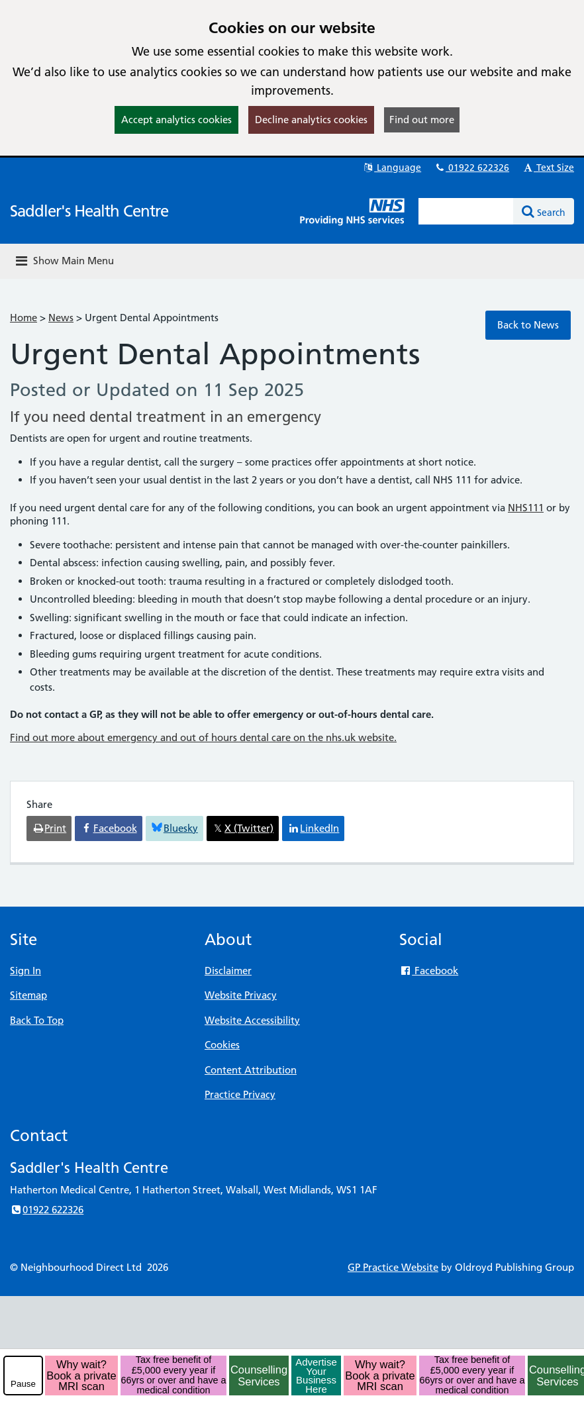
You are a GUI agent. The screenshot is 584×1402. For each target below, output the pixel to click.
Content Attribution (251, 1070)
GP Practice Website (393, 1267)
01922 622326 (471, 168)
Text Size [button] (548, 168)
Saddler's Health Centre (89, 211)
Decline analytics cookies (311, 119)
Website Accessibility (252, 1020)
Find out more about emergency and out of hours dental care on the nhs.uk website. (203, 737)
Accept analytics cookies (176, 119)
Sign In (25, 970)
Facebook (428, 970)
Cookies (222, 1044)
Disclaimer (228, 970)
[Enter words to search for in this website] (466, 211)
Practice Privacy (240, 1094)
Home (23, 317)
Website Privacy (241, 995)
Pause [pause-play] (23, 1384)
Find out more (421, 119)
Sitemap (28, 995)
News (60, 317)
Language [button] (391, 168)
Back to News (528, 325)
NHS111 (526, 507)
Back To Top (37, 1020)
